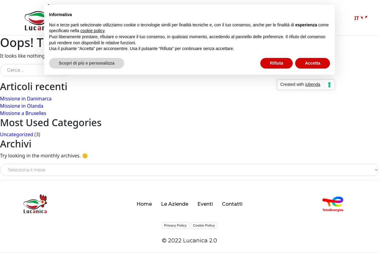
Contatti (232, 204)
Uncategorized (16, 135)
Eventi (205, 204)
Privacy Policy (175, 226)
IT (356, 18)
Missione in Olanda (21, 106)
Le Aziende (174, 204)
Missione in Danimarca (26, 99)
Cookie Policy (204, 226)
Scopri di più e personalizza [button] (86, 63)
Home (144, 204)
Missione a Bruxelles (23, 113)
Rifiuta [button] (276, 63)
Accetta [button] (312, 63)
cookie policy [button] (92, 30)
